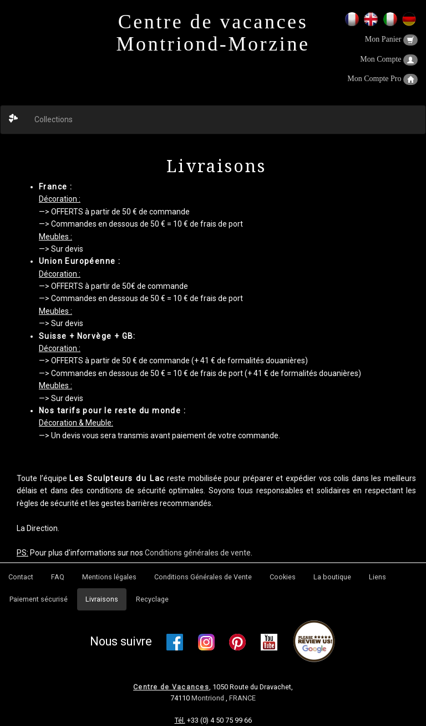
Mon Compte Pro (382, 78)
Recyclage (152, 599)
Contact (20, 577)
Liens (377, 577)
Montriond (208, 698)
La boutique (332, 577)
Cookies (283, 577)
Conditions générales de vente (198, 552)
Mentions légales (109, 577)
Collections (53, 119)
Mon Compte (389, 59)
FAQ (57, 577)
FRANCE (242, 698)
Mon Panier (391, 39)
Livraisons (101, 599)
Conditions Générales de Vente (203, 577)
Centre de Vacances (171, 687)
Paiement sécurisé (38, 599)
